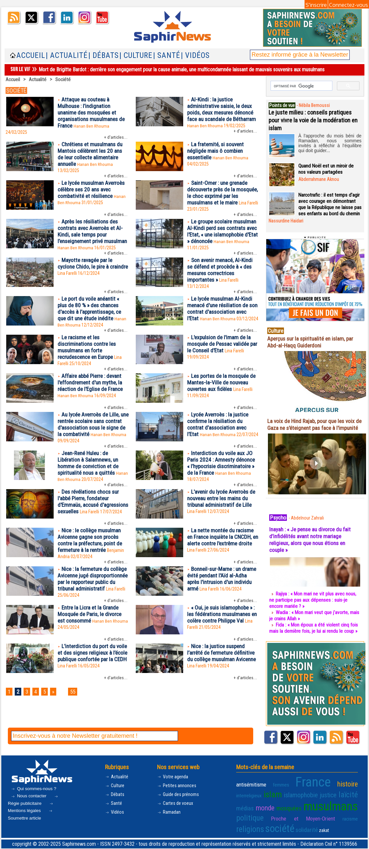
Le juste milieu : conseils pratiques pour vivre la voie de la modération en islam (313, 119)
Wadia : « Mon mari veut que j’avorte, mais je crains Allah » (310, 628)
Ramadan (169, 827)
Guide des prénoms (179, 808)
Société (64, 79)
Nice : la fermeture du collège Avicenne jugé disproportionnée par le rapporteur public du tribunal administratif (91, 605)
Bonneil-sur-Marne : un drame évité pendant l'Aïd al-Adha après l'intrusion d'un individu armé (220, 601)
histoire (323, 795)
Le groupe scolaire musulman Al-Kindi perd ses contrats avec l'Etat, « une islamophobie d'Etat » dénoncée (220, 240)
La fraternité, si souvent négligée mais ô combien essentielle (217, 153)
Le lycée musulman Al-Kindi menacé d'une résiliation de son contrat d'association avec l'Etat (221, 323)
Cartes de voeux (176, 818)
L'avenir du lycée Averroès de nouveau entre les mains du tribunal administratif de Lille (220, 522)
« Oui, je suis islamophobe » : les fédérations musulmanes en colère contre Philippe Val (222, 645)
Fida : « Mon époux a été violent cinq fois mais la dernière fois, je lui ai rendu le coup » (314, 640)
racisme (270, 827)
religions (290, 826)
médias (331, 805)
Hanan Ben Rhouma (93, 127)
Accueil (30, 55)
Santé (114, 818)
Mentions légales (31, 820)
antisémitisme (249, 796)
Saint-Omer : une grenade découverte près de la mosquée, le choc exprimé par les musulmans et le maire (222, 196)
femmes (272, 795)
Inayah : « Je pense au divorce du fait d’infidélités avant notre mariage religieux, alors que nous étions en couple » (312, 552)
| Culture (135, 55)
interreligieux (346, 795)
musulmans (284, 814)
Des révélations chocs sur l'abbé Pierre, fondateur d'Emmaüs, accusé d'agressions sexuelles (91, 522)
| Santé (166, 55)
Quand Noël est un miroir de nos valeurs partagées (326, 168)
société (315, 826)
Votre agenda (173, 789)
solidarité (338, 827)
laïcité (313, 804)
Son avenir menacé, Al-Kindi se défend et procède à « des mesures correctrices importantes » (221, 283)
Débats (115, 808)
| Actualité (67, 55)
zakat (352, 827)
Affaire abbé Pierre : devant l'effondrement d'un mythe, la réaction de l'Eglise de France (92, 399)
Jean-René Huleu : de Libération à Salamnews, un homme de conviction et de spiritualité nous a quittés (90, 482)
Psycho (279, 530)
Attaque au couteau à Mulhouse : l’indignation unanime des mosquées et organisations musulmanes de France (93, 113)
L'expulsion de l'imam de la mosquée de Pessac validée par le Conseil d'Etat (220, 359)
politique (323, 816)
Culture (115, 799)
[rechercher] (301, 86)
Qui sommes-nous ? (34, 801)
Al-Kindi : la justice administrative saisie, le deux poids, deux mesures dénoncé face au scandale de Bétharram (222, 113)
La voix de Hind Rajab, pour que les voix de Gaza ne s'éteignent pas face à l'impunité (313, 433)
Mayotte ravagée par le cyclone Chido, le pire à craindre (86, 280)
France (297, 793)
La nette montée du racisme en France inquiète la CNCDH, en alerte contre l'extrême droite (222, 561)
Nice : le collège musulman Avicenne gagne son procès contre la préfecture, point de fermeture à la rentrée (92, 561)
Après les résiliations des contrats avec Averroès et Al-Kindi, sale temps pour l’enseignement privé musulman (92, 240)
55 (77, 723)
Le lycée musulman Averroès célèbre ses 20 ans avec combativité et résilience (92, 196)
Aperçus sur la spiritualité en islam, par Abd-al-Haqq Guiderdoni (313, 347)
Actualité (38, 79)
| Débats (103, 55)
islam (243, 804)
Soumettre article (31, 827)
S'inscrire (316, 5)
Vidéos (115, 827)
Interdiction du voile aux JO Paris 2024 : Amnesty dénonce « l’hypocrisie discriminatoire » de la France (221, 482)
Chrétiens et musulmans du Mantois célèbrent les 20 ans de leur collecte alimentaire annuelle (92, 156)
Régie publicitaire (33, 813)
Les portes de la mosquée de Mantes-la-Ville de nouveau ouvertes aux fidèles (221, 399)
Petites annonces (178, 799)
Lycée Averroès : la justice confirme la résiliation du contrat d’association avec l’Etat (220, 442)
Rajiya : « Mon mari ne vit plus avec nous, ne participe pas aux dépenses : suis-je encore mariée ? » (314, 612)
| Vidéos (195, 55)
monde (349, 804)
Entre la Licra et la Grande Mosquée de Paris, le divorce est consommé (92, 645)
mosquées (246, 816)
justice (294, 805)
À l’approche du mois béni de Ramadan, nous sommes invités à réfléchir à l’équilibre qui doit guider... (329, 142)
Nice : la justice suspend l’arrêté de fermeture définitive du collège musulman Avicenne (218, 687)
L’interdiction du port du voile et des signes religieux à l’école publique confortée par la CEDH (93, 687)
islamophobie (269, 805)
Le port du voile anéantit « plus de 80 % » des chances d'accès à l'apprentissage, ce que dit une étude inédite (92, 323)
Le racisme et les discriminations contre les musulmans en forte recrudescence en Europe (89, 363)
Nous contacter (30, 808)
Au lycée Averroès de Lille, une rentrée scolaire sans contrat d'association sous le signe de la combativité (92, 442)
